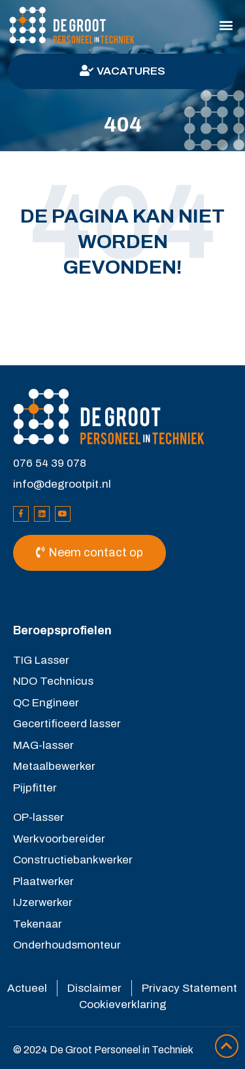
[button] (226, 25)
